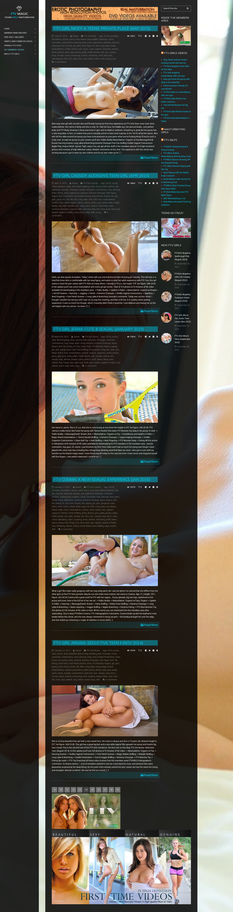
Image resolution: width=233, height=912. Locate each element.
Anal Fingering (83, 186)
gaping (114, 346)
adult (68, 186)
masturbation (58, 49)
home (65, 506)
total (113, 209)
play (72, 52)
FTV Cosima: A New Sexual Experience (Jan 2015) (102, 479)
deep (71, 343)
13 (80, 790)
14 (86, 790)
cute (110, 190)
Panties (64, 513)
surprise (73, 209)
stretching (93, 55)
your (114, 59)
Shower (67, 359)
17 (105, 790)
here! (60, 506)
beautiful (73, 654)
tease (54, 523)
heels (54, 506)
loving (98, 667)
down (54, 193)
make (113, 46)
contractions (67, 42)
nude (91, 49)
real (102, 52)
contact (55, 497)
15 (92, 790)
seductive (88, 673)
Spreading (62, 519)
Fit (67, 46)
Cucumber (90, 497)
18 (111, 790)
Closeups (103, 39)
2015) (106, 36)
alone (86, 490)
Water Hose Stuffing (95, 526)
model (67, 49)
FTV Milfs (170, 140)
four (66, 503)
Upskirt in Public (66, 212)
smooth (60, 55)
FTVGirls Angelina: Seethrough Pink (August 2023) (183, 256)
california (56, 190)
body (89, 39)
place (67, 52)
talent (113, 519)
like (97, 46)
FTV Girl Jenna (91, 337)
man (100, 199)
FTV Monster (97, 346)
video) (90, 59)
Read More (151, 157)
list (75, 199)
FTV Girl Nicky (90, 36)
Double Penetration (105, 657)
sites (115, 516)
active (72, 39)
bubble (95, 39)
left (77, 667)
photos (61, 52)
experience (98, 42)
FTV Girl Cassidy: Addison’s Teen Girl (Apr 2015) (101, 175)
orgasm (98, 49)
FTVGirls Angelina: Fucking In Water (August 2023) (183, 297)
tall (84, 209)
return (60, 673)
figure (113, 193)
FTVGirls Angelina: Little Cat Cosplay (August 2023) (183, 277)
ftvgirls (107, 196)
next (80, 49)
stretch (84, 55)
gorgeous (105, 503)
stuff (101, 55)
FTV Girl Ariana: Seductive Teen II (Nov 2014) (98, 642)
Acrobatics (56, 39)
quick (54, 673)
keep (103, 350)
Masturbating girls (173, 131)
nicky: (85, 49)
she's (109, 516)
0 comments (60, 62)
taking (105, 359)
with (103, 59)
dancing (77, 42)
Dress (60, 193)
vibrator (69, 526)
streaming (75, 55)
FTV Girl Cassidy (90, 183)
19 (117, 790)
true (118, 209)
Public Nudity (94, 52)
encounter (62, 660)
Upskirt (55, 212)
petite (86, 670)
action (65, 39)
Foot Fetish (68, 196)
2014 (110, 650)
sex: (107, 52)
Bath (105, 186)
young (108, 59)
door (84, 42)
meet (91, 510)
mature (85, 510)
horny (91, 350)
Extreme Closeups (97, 193)
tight (75, 59)
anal (74, 186)
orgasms (56, 513)
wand (61, 366)
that (66, 59)
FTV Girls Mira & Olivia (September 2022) (182, 339)
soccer (55, 676)
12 (73, 790)
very (85, 59)
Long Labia (105, 46)
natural (85, 353)
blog (86, 654)
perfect (115, 49)
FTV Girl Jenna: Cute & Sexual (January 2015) (99, 329)
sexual (113, 52)
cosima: (75, 497)
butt (94, 340)
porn (99, 203)
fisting (69, 346)
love (95, 199)
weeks (113, 526)
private (78, 52)
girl (74, 46)
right (65, 206)
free (70, 46)
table (80, 209)
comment (56, 42)
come (110, 39)
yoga (77, 366)
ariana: (60, 654)
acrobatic (114, 36)
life (68, 199)
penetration (78, 670)
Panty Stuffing (75, 513)
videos (97, 59)
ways (87, 212)
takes (99, 359)
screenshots (77, 673)
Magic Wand (57, 353)
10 (61, 790)
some (67, 55)
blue (61, 494)
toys (91, 363)
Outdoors (107, 49)
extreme (107, 42)
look (90, 199)
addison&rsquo (58, 186)
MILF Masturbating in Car (174, 198)
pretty (104, 203)
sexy (54, 55)
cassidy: (65, 190)
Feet (108, 193)
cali (116, 186)
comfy (82, 190)
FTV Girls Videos (175, 53)
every (89, 42)
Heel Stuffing (82, 350)
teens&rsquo (57, 59)
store (85, 519)
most (60, 203)
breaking (93, 654)
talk (105, 55)
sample (71, 206)
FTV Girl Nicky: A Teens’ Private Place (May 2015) (102, 28)
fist (64, 346)
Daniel (75, 36)
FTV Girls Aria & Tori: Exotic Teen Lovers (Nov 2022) (183, 318)
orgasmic (101, 353)
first (63, 46)
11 (67, 790)
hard (84, 46)
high (89, 46)
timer (108, 209)
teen (110, 55)
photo (54, 52)
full (112, 196)
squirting (78, 519)
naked (67, 203)
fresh (83, 346)
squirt (70, 519)
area (78, 39)
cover (82, 497)
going (62, 350)
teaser (61, 523)
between (110, 490)
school (106, 356)
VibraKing (60, 526)
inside (72, 506)
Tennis (55, 363)
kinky (78, 506)
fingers (55, 196)
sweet (99, 676)
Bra (89, 340)
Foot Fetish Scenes (82, 196)
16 (99, 790)
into (93, 46)
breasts (76, 494)
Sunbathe (64, 209)
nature (74, 49)
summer (55, 209)
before (83, 39)
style (111, 206)
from (89, 346)
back (97, 490)
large (83, 506)
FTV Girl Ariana (93, 650)
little (92, 506)
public (84, 52)
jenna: (97, 350)
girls (79, 46)
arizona (98, 186)
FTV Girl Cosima (94, 487)
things (66, 363)
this (70, 59)
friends (100, 196)
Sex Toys (85, 516)
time (80, 59)
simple (74, 359)
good (59, 199)
